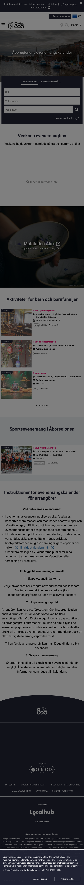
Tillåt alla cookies (67, 879)
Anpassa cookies (40, 879)
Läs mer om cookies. (51, 870)
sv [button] (77, 15)
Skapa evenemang (61, 16)
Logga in (76, 25)
